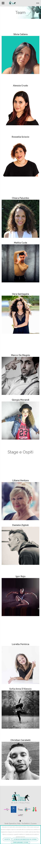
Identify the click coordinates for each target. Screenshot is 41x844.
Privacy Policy (25, 803)
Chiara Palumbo (20, 198)
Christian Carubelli (20, 740)
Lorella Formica (20, 644)
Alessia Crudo (20, 85)
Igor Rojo (20, 576)
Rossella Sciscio (20, 137)
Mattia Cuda (20, 242)
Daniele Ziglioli (20, 525)
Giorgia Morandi (20, 400)
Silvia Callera (20, 34)
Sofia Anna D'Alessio (20, 689)
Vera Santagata (20, 294)
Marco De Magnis (20, 355)
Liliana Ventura (20, 480)
